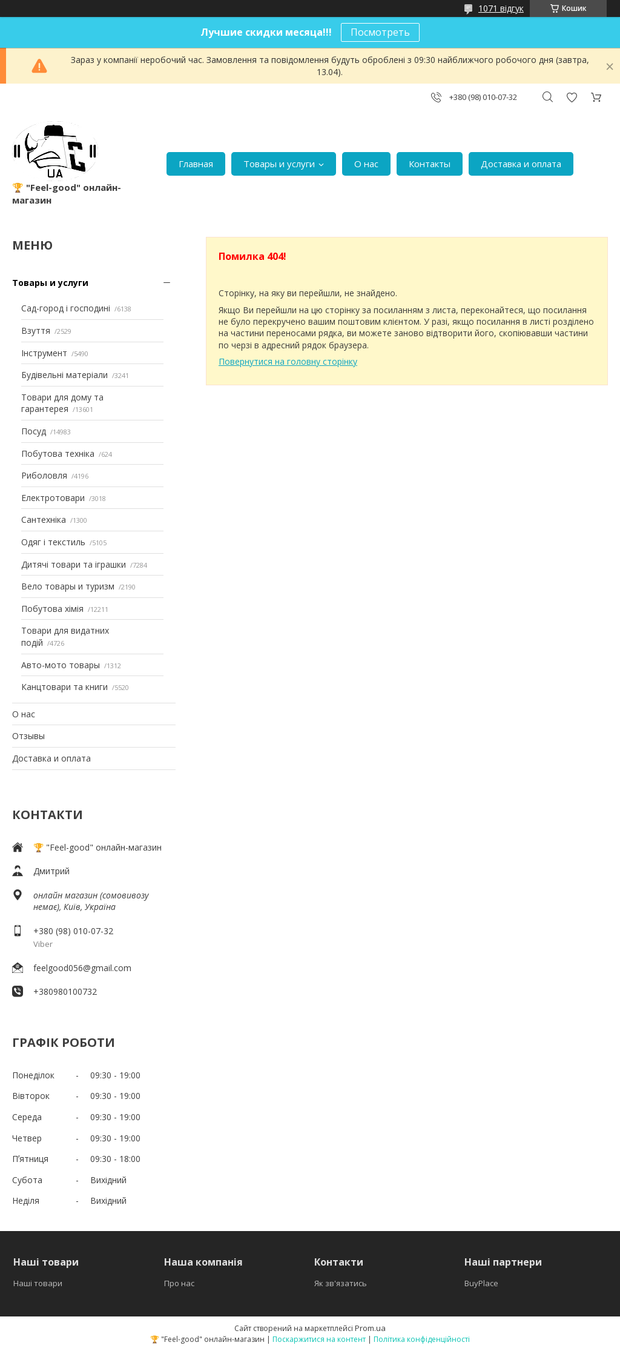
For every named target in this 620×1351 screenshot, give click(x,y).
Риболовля (44, 475)
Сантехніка (43, 519)
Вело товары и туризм (67, 586)
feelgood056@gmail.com (82, 968)
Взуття (35, 330)
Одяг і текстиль (53, 542)
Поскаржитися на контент (319, 1339)
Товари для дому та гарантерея (62, 403)
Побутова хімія (52, 608)
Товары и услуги (279, 164)
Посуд (33, 431)
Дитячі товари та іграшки (73, 564)
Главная (196, 164)
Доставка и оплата (521, 164)
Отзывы (28, 736)
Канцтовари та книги (64, 686)
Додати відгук (571, 97)
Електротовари (53, 497)
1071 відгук (501, 8)
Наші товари (37, 1283)
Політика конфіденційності (422, 1339)
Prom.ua (370, 1328)
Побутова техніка (57, 453)
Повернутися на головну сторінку (288, 361)
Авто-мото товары (60, 665)
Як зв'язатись (340, 1283)
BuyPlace (481, 1283)
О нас (366, 164)
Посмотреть (380, 32)
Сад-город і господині (65, 308)
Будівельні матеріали (64, 374)
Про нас (179, 1283)
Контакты (429, 164)
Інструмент (44, 353)
